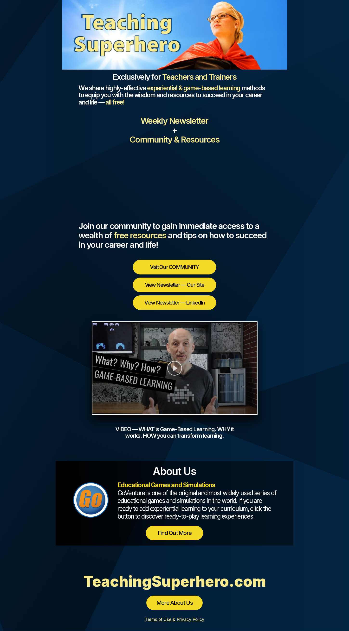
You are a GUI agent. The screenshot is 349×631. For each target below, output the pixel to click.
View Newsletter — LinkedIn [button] (174, 302)
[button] (174, 368)
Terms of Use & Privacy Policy (174, 619)
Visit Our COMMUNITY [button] (174, 267)
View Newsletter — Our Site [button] (174, 285)
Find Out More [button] (174, 532)
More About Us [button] (174, 602)
